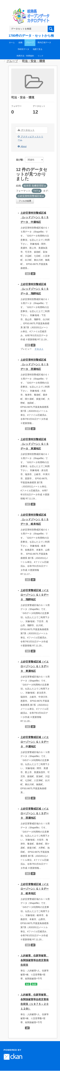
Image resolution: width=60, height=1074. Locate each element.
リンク (40, 56)
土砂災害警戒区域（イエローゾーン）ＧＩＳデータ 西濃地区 (34, 813)
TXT (27, 274)
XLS (27, 984)
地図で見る (37, 49)
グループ (30, 42)
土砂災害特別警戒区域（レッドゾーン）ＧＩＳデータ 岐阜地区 (34, 519)
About (22, 146)
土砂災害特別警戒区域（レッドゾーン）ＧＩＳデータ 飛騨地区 (34, 289)
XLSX (34, 984)
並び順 (19, 159)
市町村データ (23, 49)
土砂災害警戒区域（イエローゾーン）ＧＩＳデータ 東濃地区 (34, 666)
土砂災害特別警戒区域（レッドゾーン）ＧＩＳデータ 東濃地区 (34, 444)
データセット (26, 130)
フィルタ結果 (25, 201)
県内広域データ (44, 42)
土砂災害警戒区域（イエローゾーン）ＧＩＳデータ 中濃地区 (34, 742)
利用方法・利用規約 (25, 56)
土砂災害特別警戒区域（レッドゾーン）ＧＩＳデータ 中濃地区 (34, 217)
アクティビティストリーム (30, 138)
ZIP (33, 274)
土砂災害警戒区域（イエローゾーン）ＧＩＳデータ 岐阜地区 (34, 889)
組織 (20, 42)
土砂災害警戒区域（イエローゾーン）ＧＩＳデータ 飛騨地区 (34, 595)
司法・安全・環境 (33, 61)
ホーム (12, 42)
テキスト (39, 349)
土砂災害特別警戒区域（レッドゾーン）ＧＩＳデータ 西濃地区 (34, 364)
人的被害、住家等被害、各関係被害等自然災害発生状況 (34, 960)
